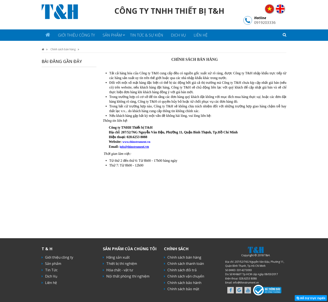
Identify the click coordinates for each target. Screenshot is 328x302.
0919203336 (265, 22)
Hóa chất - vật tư (119, 270)
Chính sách (176, 248)
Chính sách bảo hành (184, 282)
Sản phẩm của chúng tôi (129, 248)
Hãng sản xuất (118, 257)
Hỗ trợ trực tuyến (312, 298)
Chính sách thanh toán (185, 263)
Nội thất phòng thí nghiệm (127, 276)
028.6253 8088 (248, 278)
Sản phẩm (112, 35)
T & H (47, 248)
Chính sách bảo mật (183, 289)
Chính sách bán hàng (63, 49)
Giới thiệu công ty (76, 35)
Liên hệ (201, 35)
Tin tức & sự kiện (146, 35)
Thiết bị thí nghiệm (121, 263)
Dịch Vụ (178, 35)
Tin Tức (51, 270)
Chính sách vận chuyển (185, 276)
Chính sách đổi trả (182, 270)
